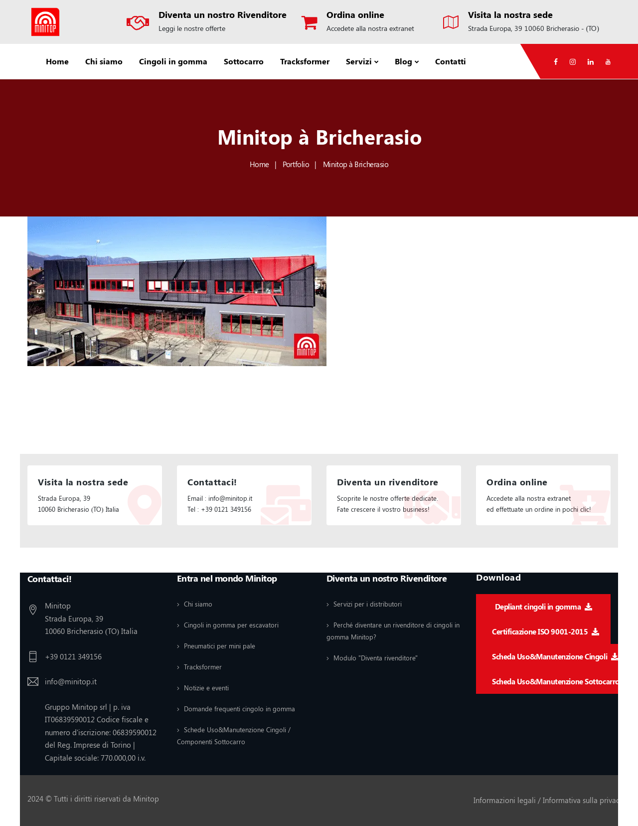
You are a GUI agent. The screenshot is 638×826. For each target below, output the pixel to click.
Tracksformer (304, 61)
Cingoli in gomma (173, 61)
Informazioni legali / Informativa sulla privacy (548, 800)
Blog (403, 61)
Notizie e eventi (206, 687)
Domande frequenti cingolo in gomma (239, 708)
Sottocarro (244, 61)
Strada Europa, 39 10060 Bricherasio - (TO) (533, 28)
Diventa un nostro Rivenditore (223, 14)
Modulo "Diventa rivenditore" (375, 657)
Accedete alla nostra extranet (370, 28)
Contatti (450, 61)
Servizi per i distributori (367, 604)
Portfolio (296, 164)
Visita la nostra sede (510, 14)
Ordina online (355, 14)
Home (57, 61)
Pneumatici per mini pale (219, 645)
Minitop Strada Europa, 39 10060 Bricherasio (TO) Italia (91, 618)
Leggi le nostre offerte (192, 28)
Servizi (359, 61)
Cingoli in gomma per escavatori (231, 624)
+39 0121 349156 (73, 656)
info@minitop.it (71, 681)
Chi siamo (104, 61)
